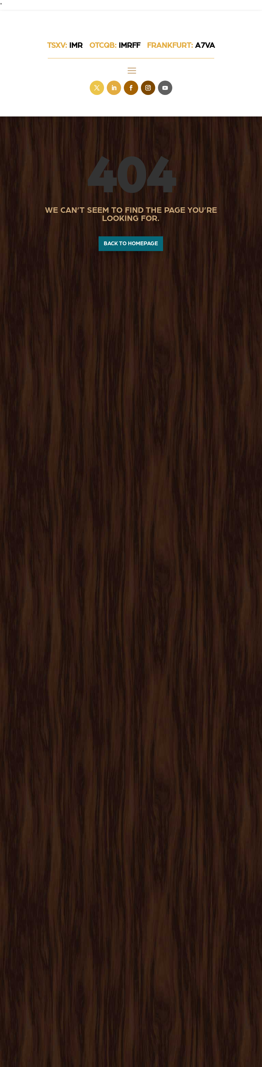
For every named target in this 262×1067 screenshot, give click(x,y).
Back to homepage (131, 243)
